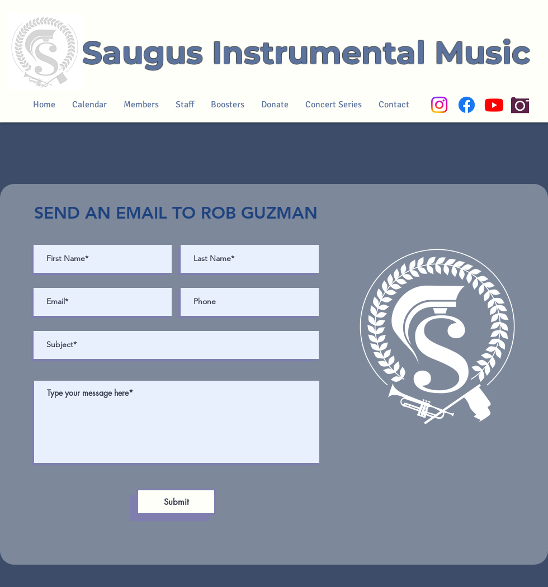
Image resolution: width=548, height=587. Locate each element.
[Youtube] (494, 105)
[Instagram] (439, 105)
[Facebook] (467, 105)
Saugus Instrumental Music (306, 53)
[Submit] (176, 502)
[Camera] (520, 104)
